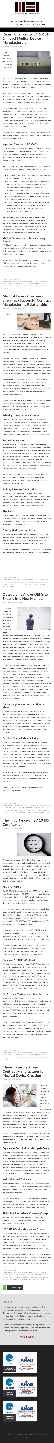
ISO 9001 (39, 582)
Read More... (27, 1336)
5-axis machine (30, 805)
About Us (15, 279)
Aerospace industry (43, 805)
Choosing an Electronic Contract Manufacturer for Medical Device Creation (24, 1071)
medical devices (43, 286)
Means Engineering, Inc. (27, 8)
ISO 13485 (32, 582)
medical (33, 1057)
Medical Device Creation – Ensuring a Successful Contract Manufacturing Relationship (27, 300)
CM (24, 284)
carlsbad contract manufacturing (25, 580)
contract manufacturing (12, 286)
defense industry (21, 810)
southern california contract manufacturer (33, 812)
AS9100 (10, 808)
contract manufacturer (35, 284)
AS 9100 (5, 808)
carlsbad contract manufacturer (25, 281)
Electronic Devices (30, 286)
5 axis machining (18, 805)
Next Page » (17, 1287)
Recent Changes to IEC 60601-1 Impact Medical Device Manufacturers (26, 38)
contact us (7, 266)
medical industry (9, 288)
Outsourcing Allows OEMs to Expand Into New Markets (25, 596)
